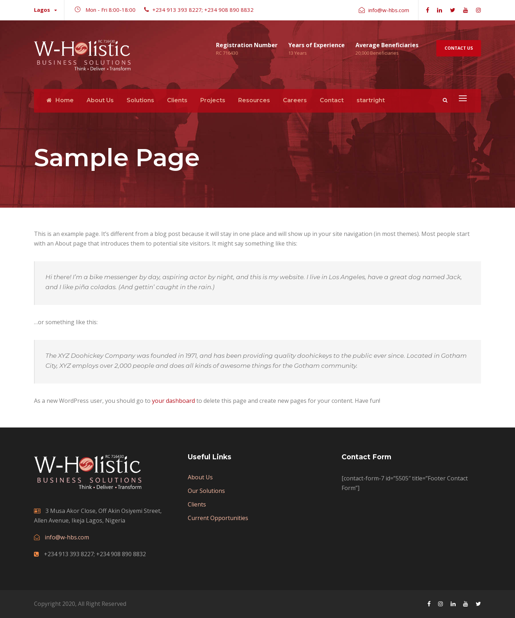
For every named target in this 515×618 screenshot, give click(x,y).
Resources (254, 100)
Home (60, 100)
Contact (332, 100)
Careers (295, 100)
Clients (177, 100)
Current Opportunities (218, 518)
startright (371, 100)
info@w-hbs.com (67, 537)
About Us (100, 100)
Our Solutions (206, 491)
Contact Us (459, 48)
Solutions (140, 100)
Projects (212, 100)
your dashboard (173, 401)
